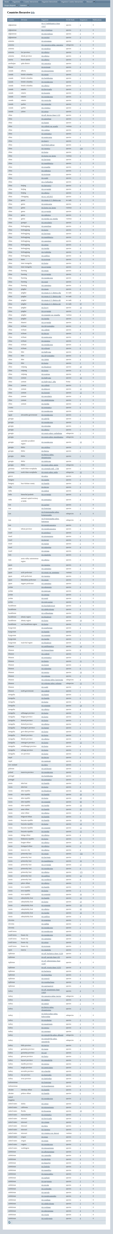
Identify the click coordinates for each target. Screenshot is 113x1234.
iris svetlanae (46, 1207)
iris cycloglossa (46, 30)
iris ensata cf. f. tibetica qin (50, 304)
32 (81, 791)
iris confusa (45, 130)
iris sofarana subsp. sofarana (51, 683)
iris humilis (45, 483)
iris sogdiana (45, 1200)
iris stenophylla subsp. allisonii (52, 1035)
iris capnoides (46, 1155)
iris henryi (45, 141)
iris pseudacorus (47, 82)
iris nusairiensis (46, 1024)
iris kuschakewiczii (48, 606)
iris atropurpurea (47, 536)
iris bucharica (46, 971)
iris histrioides (46, 1075)
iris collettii (45, 330)
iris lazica (44, 1056)
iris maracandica (47, 1174)
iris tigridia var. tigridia (49, 219)
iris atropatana (46, 41)
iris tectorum (45, 67)
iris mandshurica (47, 163)
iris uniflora (45, 256)
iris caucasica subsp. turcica (51, 996)
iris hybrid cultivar (47, 145)
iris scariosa (45, 374)
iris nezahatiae (46, 1020)
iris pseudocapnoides (48, 1196)
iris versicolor (46, 100)
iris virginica (45, 108)
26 (81, 842)
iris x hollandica (47, 182)
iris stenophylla (46, 1060)
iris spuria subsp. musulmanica (52, 437)
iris (33, 12)
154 (81, 148)
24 (81, 706)
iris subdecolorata (47, 609)
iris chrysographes (47, 326)
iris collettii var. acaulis (49, 126)
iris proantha (45, 167)
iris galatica (45, 1000)
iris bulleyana (46, 352)
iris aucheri (45, 505)
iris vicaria (45, 1215)
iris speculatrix (46, 223)
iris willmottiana (47, 613)
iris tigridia (45, 248)
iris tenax (44, 1137)
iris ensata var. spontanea (50, 572)
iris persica (45, 672)
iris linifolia (45, 1167)
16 (81, 378)
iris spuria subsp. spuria (49, 465)
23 (81, 902)
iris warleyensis (46, 1218)
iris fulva (44, 765)
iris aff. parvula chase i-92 (50, 957)
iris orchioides (46, 1189)
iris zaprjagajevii (47, 986)
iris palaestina (46, 547)
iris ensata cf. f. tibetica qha (51, 293)
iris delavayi (45, 389)
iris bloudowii (46, 367)
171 (81, 872)
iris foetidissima (47, 78)
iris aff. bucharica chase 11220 (52, 954)
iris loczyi (44, 308)
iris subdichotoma (47, 400)
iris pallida (45, 924)
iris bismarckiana (47, 650)
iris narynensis (46, 1181)
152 (81, 854)
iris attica (44, 476)
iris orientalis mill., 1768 (50, 469)
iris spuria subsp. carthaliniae (51, 433)
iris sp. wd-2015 (47, 197)
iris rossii (44, 282)
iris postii (44, 598)
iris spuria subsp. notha (49, 472)
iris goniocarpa (46, 137)
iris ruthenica (46, 171)
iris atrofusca (45, 533)
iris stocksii (45, 37)
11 (81, 100)
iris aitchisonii (46, 769)
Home (7, 2)
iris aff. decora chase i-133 (50, 115)
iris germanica (46, 134)
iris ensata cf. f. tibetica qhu (51, 296)
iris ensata (44, 74)
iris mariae (45, 544)
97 (81, 304)
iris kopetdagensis (47, 1086)
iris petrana (45, 551)
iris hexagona (46, 1111)
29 (81, 809)
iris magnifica (46, 1170)
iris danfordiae (46, 1079)
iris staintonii (46, 761)
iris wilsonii (45, 348)
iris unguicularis (47, 1068)
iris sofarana (45, 676)
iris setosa (44, 111)
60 (81, 802)
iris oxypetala (46, 189)
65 (81, 909)
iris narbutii (45, 1178)
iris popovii (45, 979)
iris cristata (45, 1122)
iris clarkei (45, 359)
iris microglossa (47, 34)
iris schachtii (45, 1071)
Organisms (16, 2)
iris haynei (45, 540)
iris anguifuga (46, 119)
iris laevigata (45, 160)
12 (81, 389)
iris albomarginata (47, 1152)
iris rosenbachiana (47, 982)
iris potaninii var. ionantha (50, 315)
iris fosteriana (46, 508)
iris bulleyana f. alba (48, 382)
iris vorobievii (46, 879)
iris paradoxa (45, 49)
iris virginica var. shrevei (50, 1133)
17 (81, 865)
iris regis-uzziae (47, 602)
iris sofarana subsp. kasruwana (52, 680)
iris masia (44, 1049)
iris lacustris (45, 93)
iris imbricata (46, 461)
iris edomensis (46, 587)
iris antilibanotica (47, 646)
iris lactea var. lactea (48, 156)
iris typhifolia (46, 252)
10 (81, 308)
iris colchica (45, 447)
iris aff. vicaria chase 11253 (51, 967)
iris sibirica (45, 52)
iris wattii (44, 178)
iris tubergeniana (47, 1211)
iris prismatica (46, 1115)
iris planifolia (46, 555)
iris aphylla (45, 419)
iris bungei (45, 123)
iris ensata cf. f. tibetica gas (51, 200)
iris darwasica (46, 186)
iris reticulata (46, 426)
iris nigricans (45, 591)
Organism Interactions (50, 2)
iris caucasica (46, 63)
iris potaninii (45, 635)
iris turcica (45, 1045)
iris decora (45, 333)
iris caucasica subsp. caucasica (52, 45)
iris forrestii (45, 393)
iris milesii (45, 491)
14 (81, 646)
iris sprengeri (46, 1031)
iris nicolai (45, 1185)
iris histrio (45, 661)
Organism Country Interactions (72, 2)
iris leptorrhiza (46, 975)
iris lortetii (45, 665)
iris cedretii (45, 654)
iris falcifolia (45, 1159)
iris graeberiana (46, 628)
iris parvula (45, 1192)
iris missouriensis (47, 71)
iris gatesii (45, 1004)
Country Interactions (31, 2)
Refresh (9, 1222)
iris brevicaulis (46, 89)
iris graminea (46, 920)
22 (81, 472)
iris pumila (45, 480)
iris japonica (45, 148)
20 (81, 367)
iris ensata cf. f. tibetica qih (50, 300)
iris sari (44, 1053)
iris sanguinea (46, 241)
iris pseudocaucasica (48, 525)
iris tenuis (44, 1141)
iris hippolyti (45, 1163)
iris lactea (44, 152)
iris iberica (45, 451)
